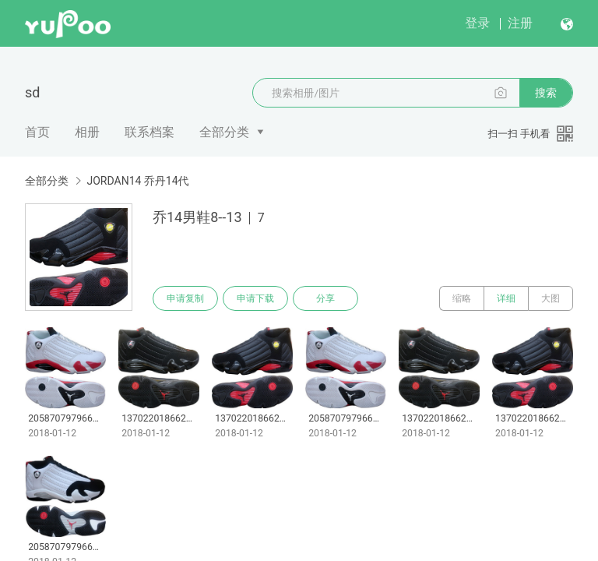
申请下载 (255, 298)
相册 (87, 132)
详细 (506, 298)
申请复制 (185, 298)
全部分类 (224, 132)
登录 (477, 23)
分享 (325, 298)
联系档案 (149, 132)
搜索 (546, 92)
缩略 (461, 298)
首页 (37, 132)
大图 (550, 298)
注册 (520, 23)
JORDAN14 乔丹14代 (137, 181)
